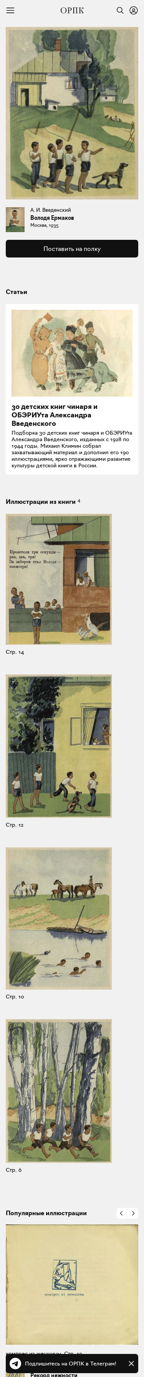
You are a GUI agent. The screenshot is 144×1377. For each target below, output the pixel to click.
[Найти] (118, 10)
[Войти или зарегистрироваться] (133, 10)
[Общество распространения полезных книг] (72, 10)
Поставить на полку (72, 248)
